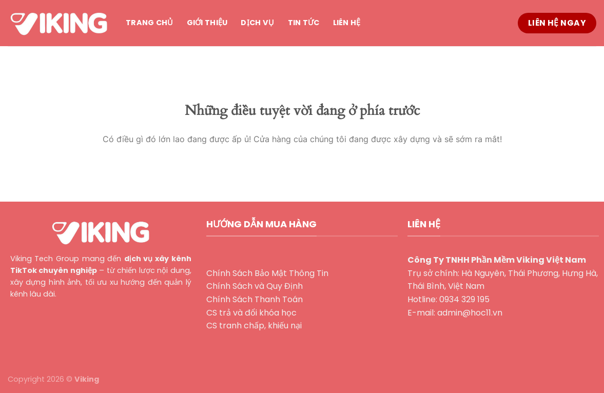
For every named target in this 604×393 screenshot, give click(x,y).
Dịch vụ (257, 22)
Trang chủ (149, 22)
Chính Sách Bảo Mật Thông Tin (267, 273)
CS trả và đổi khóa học (251, 313)
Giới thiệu (207, 22)
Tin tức (304, 22)
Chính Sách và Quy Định (254, 286)
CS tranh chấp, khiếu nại (254, 325)
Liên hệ (347, 22)
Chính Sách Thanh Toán (254, 299)
